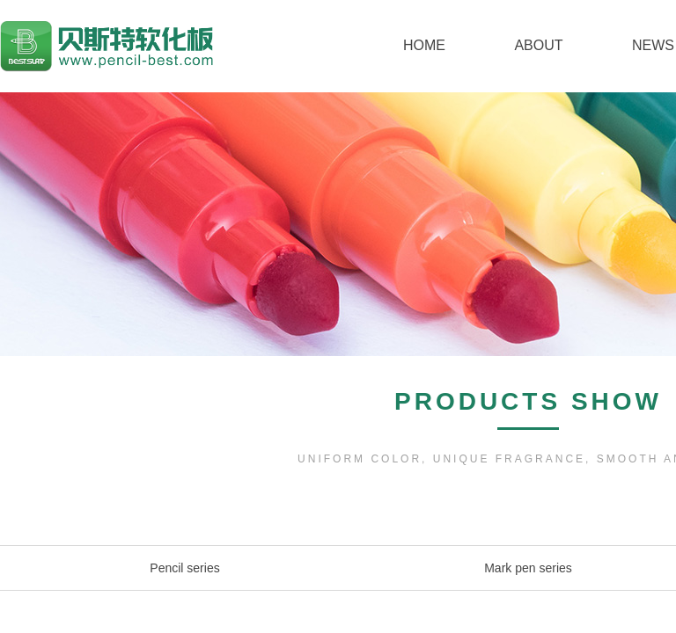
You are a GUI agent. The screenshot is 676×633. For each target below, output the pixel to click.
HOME (424, 45)
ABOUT (538, 45)
